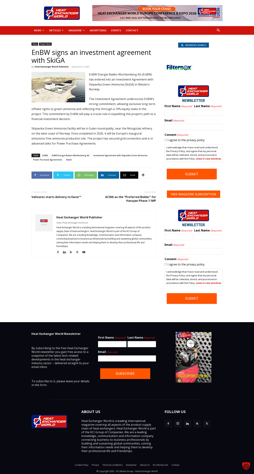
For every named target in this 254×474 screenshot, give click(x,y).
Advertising (98, 30)
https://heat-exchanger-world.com (72, 222)
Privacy (95, 464)
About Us (145, 464)
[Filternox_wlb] (179, 72)
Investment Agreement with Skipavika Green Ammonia (120, 155)
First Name (178, 107)
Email (174, 121)
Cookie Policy (81, 464)
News (39, 30)
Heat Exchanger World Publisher (52, 66)
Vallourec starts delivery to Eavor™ (56, 197)
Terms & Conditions (112, 464)
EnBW (45, 155)
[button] (218, 31)
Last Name (207, 107)
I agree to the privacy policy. (186, 141)
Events (116, 30)
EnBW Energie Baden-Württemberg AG (70, 155)
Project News (45, 44)
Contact (132, 30)
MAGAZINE (77, 30)
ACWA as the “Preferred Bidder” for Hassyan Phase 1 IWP (130, 199)
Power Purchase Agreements (47, 159)
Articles (56, 30)
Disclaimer (131, 464)
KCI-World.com (160, 464)
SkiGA (69, 159)
